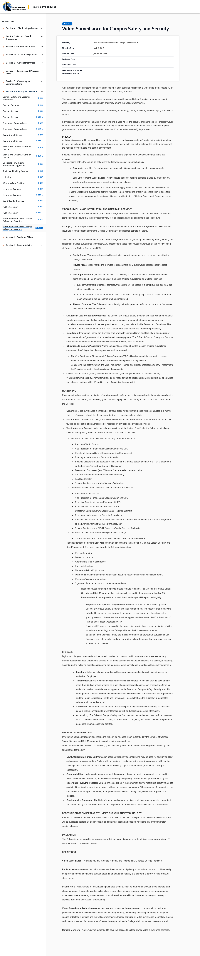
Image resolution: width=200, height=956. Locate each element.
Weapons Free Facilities (23, 183)
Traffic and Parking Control (23, 171)
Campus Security (23, 105)
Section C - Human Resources (18, 46)
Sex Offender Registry (23, 201)
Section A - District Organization (20, 28)
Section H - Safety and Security (19, 91)
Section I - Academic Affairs (17, 237)
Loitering (23, 177)
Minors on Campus (23, 189)
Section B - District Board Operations (16, 37)
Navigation (8, 21)
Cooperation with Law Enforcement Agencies (23, 164)
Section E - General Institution (18, 63)
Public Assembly (23, 207)
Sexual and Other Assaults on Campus (23, 148)
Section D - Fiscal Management (19, 54)
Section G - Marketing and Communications (16, 82)
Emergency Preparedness (23, 123)
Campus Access (23, 111)
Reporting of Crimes (23, 135)
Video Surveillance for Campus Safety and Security (23, 220)
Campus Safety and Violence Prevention (23, 98)
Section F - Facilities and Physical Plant (20, 72)
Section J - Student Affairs (17, 245)
